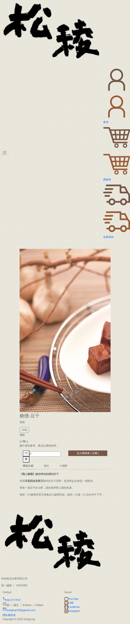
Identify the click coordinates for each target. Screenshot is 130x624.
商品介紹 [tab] (28, 466)
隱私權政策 (9, 615)
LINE (69, 602)
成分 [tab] (46, 467)
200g (24, 431)
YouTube (71, 598)
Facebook (72, 606)
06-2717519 (11, 600)
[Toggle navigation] (4, 153)
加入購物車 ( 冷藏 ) (88, 454)
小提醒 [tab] (63, 467)
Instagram (72, 611)
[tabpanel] (65, 485)
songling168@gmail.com (19, 610)
